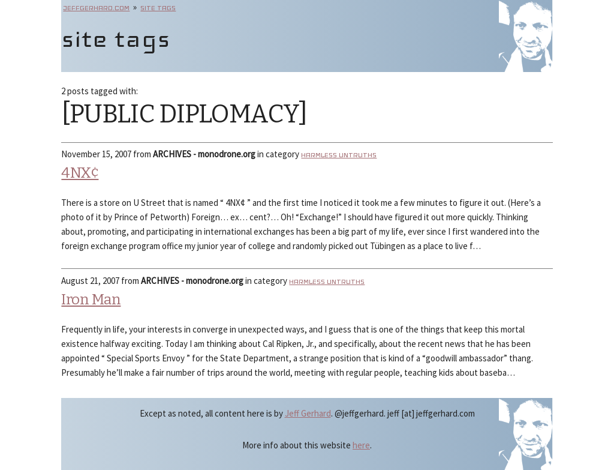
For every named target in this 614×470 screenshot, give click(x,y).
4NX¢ (79, 172)
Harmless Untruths (339, 155)
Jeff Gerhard (308, 413)
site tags (158, 8)
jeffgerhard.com (96, 8)
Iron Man (91, 299)
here (361, 445)
